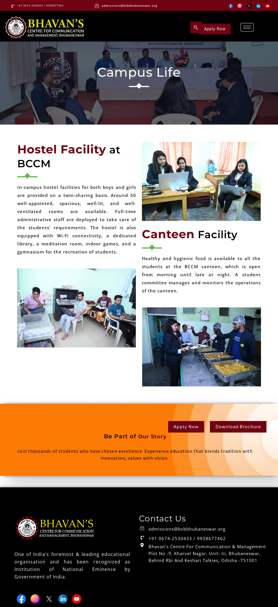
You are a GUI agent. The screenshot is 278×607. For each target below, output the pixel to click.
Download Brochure (237, 428)
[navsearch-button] (195, 27)
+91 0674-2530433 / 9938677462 (187, 542)
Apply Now (216, 28)
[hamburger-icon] (246, 27)
